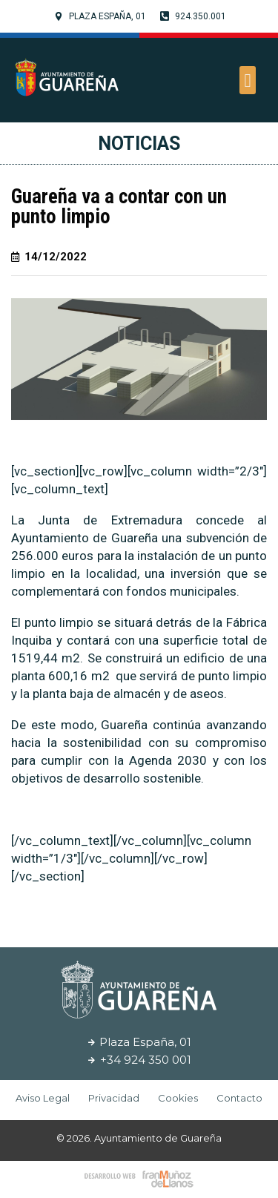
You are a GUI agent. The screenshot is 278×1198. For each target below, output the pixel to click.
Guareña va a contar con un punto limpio (119, 206)
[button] (247, 80)
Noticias (139, 143)
